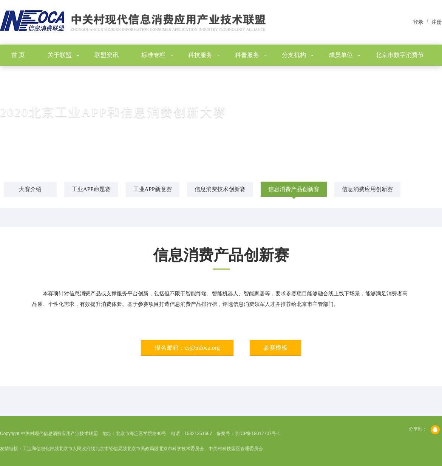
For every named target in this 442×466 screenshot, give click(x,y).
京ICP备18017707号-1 (257, 433)
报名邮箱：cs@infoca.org (187, 347)
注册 (436, 22)
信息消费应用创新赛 (367, 189)
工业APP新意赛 (152, 189)
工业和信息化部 (38, 448)
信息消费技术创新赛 (220, 189)
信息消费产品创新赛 (293, 189)
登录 (418, 22)
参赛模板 (275, 347)
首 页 (18, 55)
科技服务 (204, 55)
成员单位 (344, 55)
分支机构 (298, 55)
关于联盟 (63, 55)
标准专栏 (157, 55)
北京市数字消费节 (400, 55)
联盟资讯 (106, 55)
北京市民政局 (140, 448)
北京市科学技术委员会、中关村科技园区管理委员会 (211, 448)
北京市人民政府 (75, 448)
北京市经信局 (108, 448)
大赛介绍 (30, 189)
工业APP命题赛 (91, 189)
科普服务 (251, 55)
